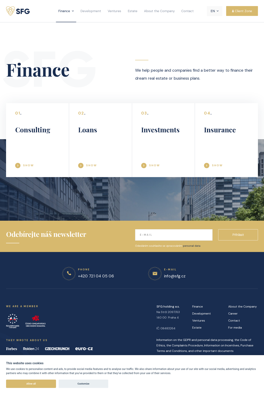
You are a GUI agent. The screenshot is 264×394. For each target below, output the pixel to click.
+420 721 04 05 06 (96, 276)
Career (233, 314)
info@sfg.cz (175, 276)
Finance (64, 11)
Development (90, 11)
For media (235, 328)
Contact (187, 11)
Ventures (114, 11)
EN (213, 11)
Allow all (31, 383)
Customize (83, 383)
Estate (132, 11)
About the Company (159, 11)
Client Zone (243, 11)
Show (28, 165)
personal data (191, 245)
